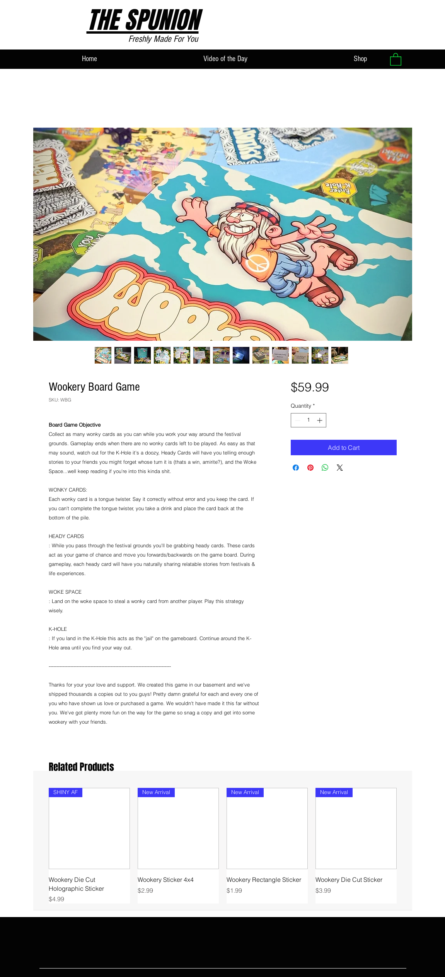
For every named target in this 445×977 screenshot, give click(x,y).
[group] (222, 846)
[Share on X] (339, 467)
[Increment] (320, 420)
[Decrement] (297, 420)
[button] (395, 59)
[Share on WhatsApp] (325, 467)
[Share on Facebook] (295, 467)
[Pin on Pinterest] (310, 467)
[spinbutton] (308, 420)
